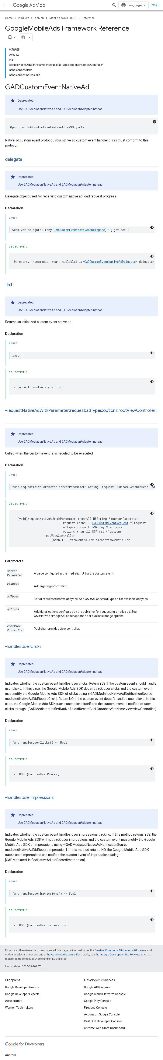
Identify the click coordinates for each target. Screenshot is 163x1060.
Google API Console (97, 987)
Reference (88, 18)
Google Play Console (97, 1001)
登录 (155, 5)
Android (10, 1055)
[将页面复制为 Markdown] (23, 37)
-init (8, 285)
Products (23, 18)
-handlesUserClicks (23, 646)
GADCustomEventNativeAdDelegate (79, 230)
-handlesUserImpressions (29, 797)
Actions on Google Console (102, 1014)
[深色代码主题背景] (154, 121)
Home (9, 18)
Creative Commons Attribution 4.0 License (120, 950)
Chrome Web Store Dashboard (104, 1028)
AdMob (29, 5)
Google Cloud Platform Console (105, 994)
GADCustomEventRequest (110, 523)
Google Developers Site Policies (119, 954)
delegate (13, 159)
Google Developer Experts (22, 994)
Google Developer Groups (22, 987)
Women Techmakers (19, 1007)
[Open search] (114, 5)
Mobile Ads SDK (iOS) (62, 18)
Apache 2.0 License (63, 954)
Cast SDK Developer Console (103, 1021)
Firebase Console (95, 1007)
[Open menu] (7, 5)
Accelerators (13, 1001)
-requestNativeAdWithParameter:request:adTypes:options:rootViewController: (81, 410)
